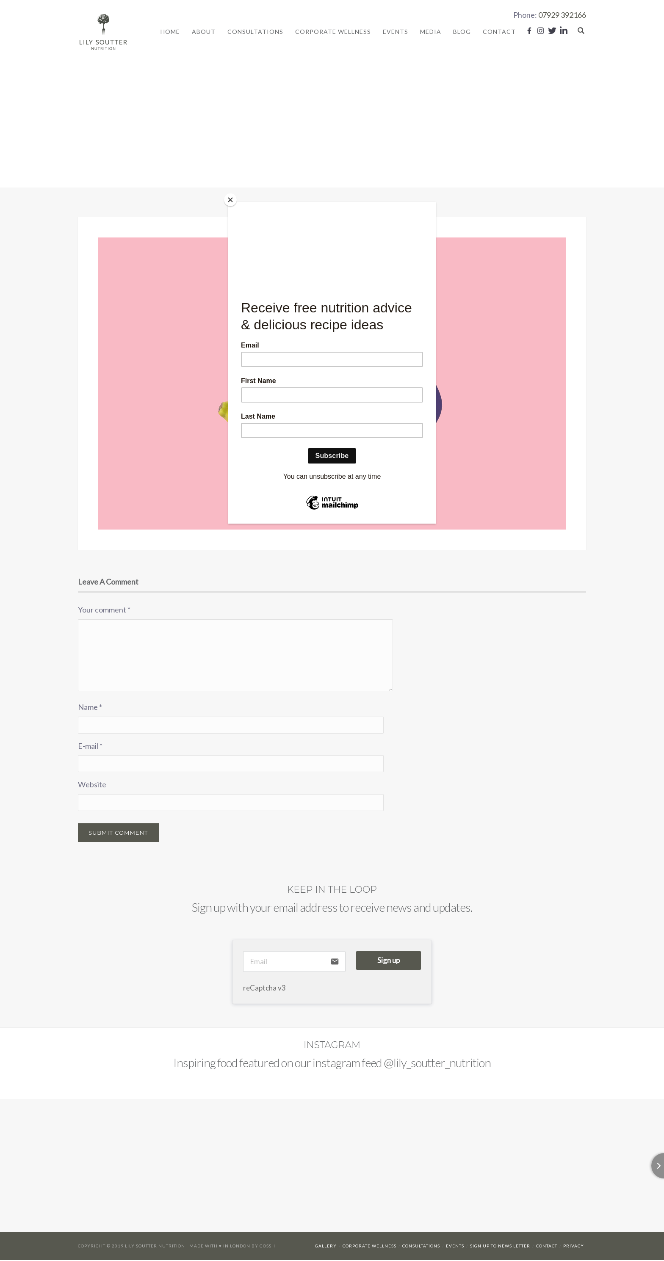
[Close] (230, 199)
